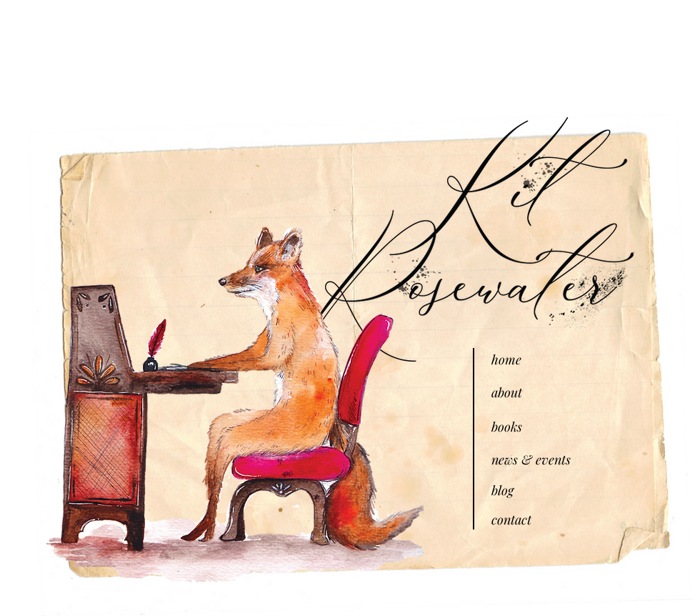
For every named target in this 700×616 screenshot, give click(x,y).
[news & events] (542, 460)
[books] (542, 427)
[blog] (542, 491)
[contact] (542, 520)
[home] (542, 359)
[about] (542, 392)
